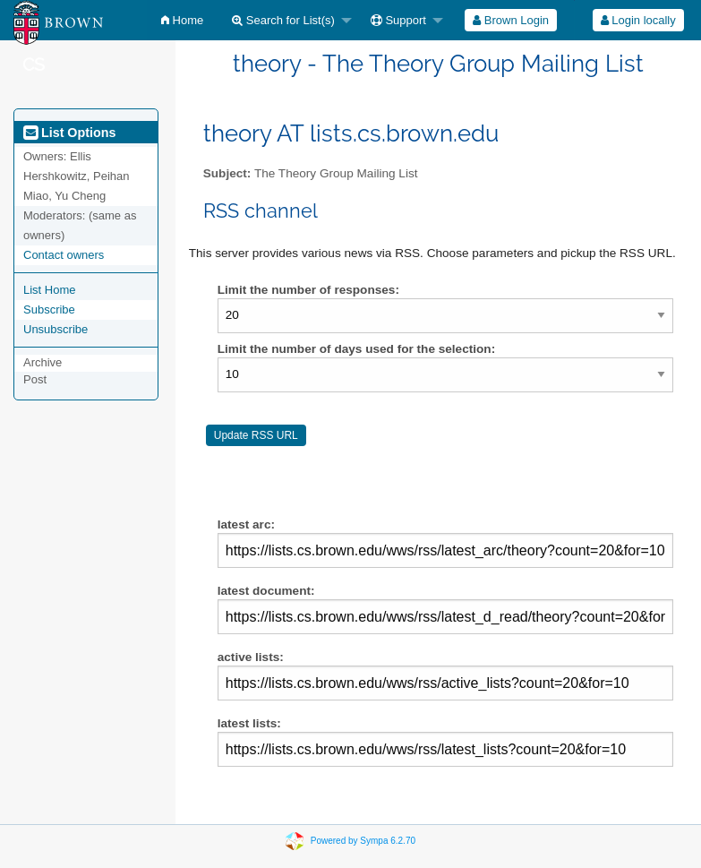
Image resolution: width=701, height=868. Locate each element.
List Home (49, 289)
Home (182, 20)
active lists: (445, 675)
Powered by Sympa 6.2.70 (363, 841)
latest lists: (445, 742)
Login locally (638, 20)
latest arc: (445, 543)
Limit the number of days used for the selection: (356, 349)
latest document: (445, 609)
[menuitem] (182, 20)
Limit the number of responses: (308, 289)
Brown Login (511, 20)
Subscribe (49, 309)
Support (398, 20)
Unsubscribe (55, 329)
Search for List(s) (283, 20)
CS (33, 65)
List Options (69, 132)
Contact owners (63, 255)
